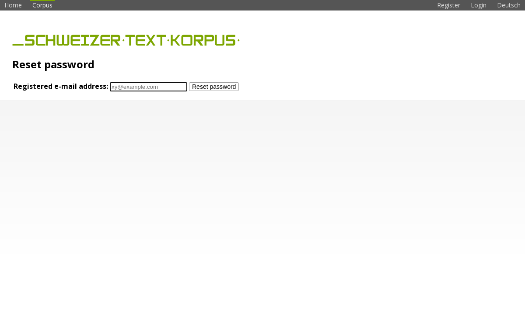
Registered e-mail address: (61, 86)
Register (448, 5)
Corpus (42, 5)
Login (478, 5)
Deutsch (509, 5)
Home (13, 5)
